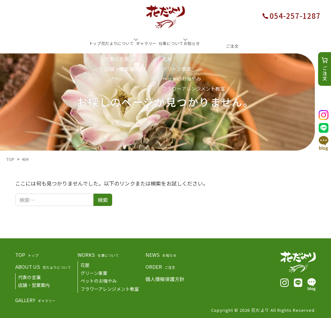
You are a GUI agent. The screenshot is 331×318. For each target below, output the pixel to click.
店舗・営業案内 (34, 284)
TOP (26, 253)
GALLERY (35, 299)
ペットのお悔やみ (98, 280)
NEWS (160, 253)
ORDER (160, 265)
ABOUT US (43, 265)
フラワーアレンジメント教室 (109, 288)
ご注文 (325, 73)
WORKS (98, 253)
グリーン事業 (93, 272)
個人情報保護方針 (164, 278)
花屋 (85, 264)
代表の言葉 (29, 276)
